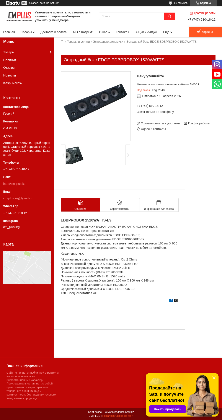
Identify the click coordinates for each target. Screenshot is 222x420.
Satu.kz (129, 411)
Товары (26, 32)
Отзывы (9, 67)
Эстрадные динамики (108, 41)
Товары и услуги (78, 41)
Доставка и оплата (53, 32)
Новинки (9, 60)
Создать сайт (37, 3)
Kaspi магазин (13, 83)
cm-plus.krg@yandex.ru (19, 198)
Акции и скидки (146, 32)
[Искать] (169, 16)
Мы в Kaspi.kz (83, 32)
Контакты (122, 32)
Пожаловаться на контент (117, 415)
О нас (103, 32)
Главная (9, 32)
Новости (9, 75)
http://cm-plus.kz (14, 184)
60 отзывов (181, 3)
